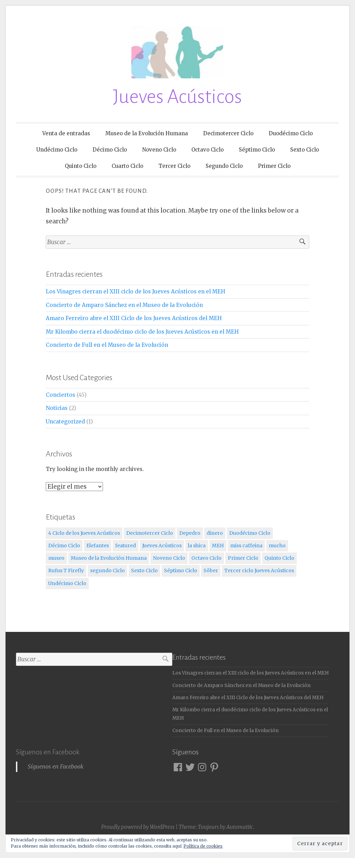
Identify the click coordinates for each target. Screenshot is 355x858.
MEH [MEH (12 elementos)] (218, 545)
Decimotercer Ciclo (228, 133)
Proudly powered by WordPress (137, 827)
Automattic (239, 827)
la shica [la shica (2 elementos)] (197, 545)
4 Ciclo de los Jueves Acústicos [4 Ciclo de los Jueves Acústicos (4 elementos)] (84, 533)
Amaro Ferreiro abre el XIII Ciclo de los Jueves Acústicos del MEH (134, 318)
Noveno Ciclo (159, 149)
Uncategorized (65, 421)
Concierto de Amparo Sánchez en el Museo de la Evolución (124, 305)
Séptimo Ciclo (257, 149)
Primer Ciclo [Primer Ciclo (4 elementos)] (243, 558)
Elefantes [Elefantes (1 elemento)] (97, 545)
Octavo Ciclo (207, 149)
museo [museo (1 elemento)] (56, 558)
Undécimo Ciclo (56, 149)
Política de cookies (203, 846)
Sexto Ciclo (304, 149)
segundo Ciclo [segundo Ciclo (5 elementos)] (107, 570)
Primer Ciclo (274, 166)
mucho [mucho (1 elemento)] (277, 545)
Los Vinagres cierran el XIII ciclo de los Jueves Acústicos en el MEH (135, 291)
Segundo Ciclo (224, 166)
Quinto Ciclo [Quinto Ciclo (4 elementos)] (279, 558)
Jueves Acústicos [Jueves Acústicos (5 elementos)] (162, 545)
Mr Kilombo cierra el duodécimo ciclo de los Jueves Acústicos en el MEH (142, 331)
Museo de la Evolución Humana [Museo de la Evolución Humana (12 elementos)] (109, 558)
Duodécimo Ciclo (291, 133)
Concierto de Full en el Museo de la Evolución (107, 345)
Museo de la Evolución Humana (146, 133)
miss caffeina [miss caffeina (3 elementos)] (246, 545)
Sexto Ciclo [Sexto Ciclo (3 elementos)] (144, 570)
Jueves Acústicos (177, 96)
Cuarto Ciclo (127, 166)
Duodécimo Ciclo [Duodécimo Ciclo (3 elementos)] (249, 533)
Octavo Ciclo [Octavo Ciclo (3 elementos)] (206, 558)
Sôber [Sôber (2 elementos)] (211, 570)
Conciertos (60, 395)
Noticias (57, 408)
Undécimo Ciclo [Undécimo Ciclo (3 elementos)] (67, 583)
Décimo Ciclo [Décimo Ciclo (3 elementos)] (64, 545)
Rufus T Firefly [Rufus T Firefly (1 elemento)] (66, 570)
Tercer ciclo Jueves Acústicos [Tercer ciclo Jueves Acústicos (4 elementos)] (259, 570)
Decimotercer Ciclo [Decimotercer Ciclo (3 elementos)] (149, 533)
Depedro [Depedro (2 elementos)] (189, 533)
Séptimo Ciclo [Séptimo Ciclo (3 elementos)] (180, 570)
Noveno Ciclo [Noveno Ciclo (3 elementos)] (169, 558)
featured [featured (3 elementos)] (125, 545)
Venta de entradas (66, 133)
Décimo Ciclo (110, 149)
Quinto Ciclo (80, 166)
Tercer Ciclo (174, 166)
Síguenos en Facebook (47, 752)
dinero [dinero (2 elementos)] (215, 533)
